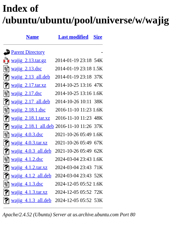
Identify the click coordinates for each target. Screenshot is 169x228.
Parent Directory (28, 52)
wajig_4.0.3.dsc (27, 134)
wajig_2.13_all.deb (30, 76)
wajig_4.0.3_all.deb (31, 151)
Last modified (73, 37)
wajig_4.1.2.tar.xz (29, 167)
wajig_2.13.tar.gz (28, 60)
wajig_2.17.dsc (26, 93)
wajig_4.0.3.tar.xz (29, 142)
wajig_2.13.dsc (26, 68)
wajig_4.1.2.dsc (27, 159)
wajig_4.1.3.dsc (27, 184)
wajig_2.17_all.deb (30, 101)
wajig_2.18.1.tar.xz (30, 118)
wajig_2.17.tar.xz (28, 85)
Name (32, 37)
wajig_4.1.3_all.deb (31, 200)
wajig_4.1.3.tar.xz (29, 192)
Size (98, 37)
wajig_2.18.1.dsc (28, 109)
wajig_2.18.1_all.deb (32, 126)
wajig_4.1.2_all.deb (31, 175)
